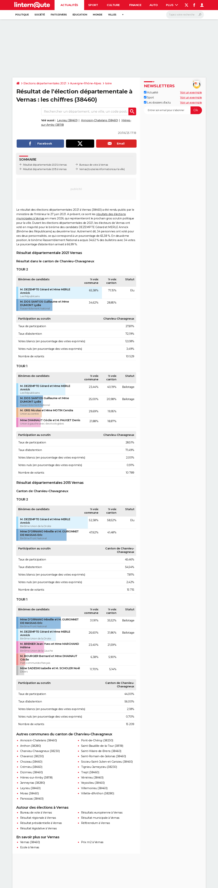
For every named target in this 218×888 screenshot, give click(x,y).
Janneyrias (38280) (32, 782)
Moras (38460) (29, 793)
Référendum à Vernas (95, 823)
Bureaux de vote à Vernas (93, 164)
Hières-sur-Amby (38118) (36, 777)
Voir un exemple (191, 92)
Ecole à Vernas (29, 847)
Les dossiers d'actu (157, 102)
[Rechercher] (185, 15)
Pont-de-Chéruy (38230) (97, 740)
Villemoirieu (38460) (94, 788)
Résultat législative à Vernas (38, 828)
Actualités (69, 5)
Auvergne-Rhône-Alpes (85, 83)
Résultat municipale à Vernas (100, 818)
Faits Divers (59, 14)
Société (39, 14)
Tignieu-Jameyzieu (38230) (99, 767)
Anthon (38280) (30, 746)
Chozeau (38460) (31, 761)
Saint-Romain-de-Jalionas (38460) (103, 756)
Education (80, 14)
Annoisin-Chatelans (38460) (99, 120)
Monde (97, 14)
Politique (22, 14)
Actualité (151, 92)
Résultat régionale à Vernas (38, 818)
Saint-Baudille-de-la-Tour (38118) (102, 746)
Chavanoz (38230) (32, 756)
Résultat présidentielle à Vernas (41, 823)
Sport (93, 5)
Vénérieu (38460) (92, 777)
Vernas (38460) (30, 842)
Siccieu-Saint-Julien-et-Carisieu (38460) (107, 761)
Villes (112, 14)
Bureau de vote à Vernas (36, 812)
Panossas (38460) (32, 798)
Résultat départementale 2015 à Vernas (45, 169)
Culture (113, 5)
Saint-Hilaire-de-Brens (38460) (101, 751)
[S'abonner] (173, 110)
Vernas (83, 169)
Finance (135, 5)
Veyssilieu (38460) (93, 782)
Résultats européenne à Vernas (102, 812)
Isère (108, 83)
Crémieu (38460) (31, 767)
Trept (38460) (90, 772)
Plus (172, 5)
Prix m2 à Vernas (92, 842)
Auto (154, 5)
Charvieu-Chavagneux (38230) (40, 751)
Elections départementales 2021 (44, 83)
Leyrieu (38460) (67, 120)
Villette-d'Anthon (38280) (97, 793)
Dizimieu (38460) (31, 772)
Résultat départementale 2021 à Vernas (45, 164)
